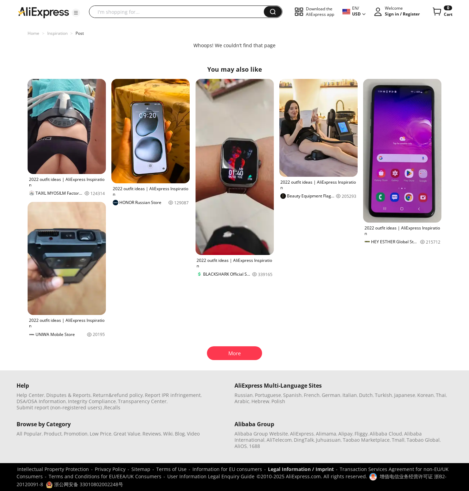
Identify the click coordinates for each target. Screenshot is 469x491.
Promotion (76, 433)
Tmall (398, 440)
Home (33, 33)
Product (53, 433)
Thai (441, 395)
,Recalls (111, 407)
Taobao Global (423, 440)
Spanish (292, 395)
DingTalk (304, 440)
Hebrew (260, 401)
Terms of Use (171, 469)
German (331, 395)
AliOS (240, 446)
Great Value (126, 433)
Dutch (366, 395)
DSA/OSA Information (41, 401)
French (312, 395)
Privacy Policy (110, 469)
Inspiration (57, 33)
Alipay (345, 433)
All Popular (29, 433)
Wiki (168, 433)
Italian (349, 395)
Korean (425, 395)
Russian (243, 395)
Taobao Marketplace (366, 440)
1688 (254, 446)
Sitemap (140, 469)
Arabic (241, 401)
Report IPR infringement (173, 395)
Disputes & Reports (68, 395)
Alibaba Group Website (261, 433)
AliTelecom (279, 440)
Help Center (30, 395)
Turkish (383, 395)
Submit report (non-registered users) (59, 407)
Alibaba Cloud (386, 433)
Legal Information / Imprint (301, 469)
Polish (278, 401)
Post (80, 33)
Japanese (404, 395)
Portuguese (268, 395)
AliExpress (302, 433)
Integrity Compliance (92, 401)
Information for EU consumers (227, 469)
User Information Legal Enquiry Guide (211, 476)
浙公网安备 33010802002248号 (84, 484)
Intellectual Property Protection (53, 469)
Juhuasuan (328, 440)
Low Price (100, 433)
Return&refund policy (118, 395)
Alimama (326, 433)
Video (193, 433)
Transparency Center (142, 401)
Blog (180, 433)
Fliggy (361, 433)
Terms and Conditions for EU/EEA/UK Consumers (105, 476)
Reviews (151, 433)
